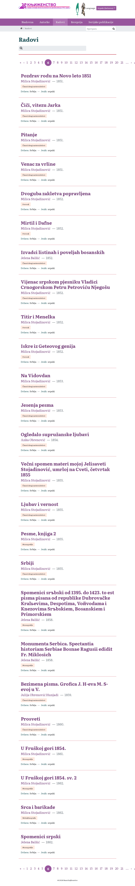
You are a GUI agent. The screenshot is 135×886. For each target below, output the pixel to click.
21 (122, 62)
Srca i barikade (38, 806)
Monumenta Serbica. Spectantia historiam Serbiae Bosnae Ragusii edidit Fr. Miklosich (66, 649)
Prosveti (30, 718)
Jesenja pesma (37, 404)
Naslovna (27, 22)
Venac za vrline (38, 163)
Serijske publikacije (101, 22)
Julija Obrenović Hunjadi (39, 694)
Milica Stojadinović (35, 81)
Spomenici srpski (41, 836)
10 (66, 62)
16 (96, 62)
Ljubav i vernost (39, 504)
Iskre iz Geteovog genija (48, 345)
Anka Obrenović (33, 439)
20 (116, 62)
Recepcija (76, 22)
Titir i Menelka (38, 316)
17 (101, 62)
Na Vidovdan (35, 375)
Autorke (44, 22)
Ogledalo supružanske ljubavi (55, 434)
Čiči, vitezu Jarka (40, 104)
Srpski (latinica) (105, 8)
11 (71, 62)
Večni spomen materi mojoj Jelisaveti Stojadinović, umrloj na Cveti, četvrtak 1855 (65, 469)
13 (81, 62)
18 (106, 62)
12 (76, 62)
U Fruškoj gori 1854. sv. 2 (49, 777)
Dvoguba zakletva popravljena (56, 193)
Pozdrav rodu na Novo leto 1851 (56, 75)
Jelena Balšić (30, 257)
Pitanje (29, 134)
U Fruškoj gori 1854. (43, 748)
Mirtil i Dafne (36, 222)
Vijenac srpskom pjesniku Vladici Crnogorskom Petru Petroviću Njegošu (65, 284)
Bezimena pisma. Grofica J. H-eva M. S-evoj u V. (64, 686)
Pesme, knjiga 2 (38, 533)
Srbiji (27, 562)
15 (91, 62)
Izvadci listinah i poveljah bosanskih (63, 252)
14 (86, 62)
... (127, 62)
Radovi (60, 22)
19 (111, 62)
